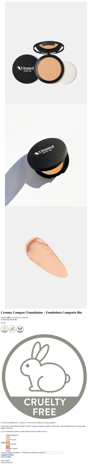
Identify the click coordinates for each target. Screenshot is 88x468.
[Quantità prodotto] (54, 453)
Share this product (7, 462)
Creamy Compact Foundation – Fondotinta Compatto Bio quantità (22, 452)
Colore (3, 443)
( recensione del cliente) (9, 319)
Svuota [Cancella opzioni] (8, 450)
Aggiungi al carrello (7, 455)
